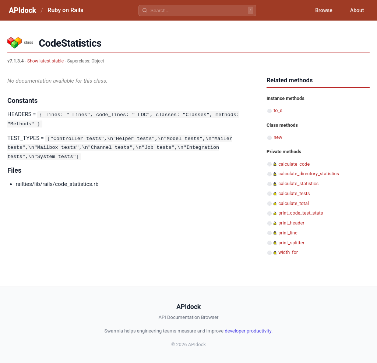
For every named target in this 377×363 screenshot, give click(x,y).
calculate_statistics (298, 183)
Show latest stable (45, 61)
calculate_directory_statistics (308, 173)
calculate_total (293, 203)
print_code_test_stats (300, 213)
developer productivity (248, 331)
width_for (288, 252)
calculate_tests (294, 193)
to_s (278, 110)
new (278, 137)
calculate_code (294, 164)
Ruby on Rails (65, 10)
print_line (287, 233)
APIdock (22, 10)
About (357, 10)
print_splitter (291, 242)
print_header (291, 223)
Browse (323, 10)
